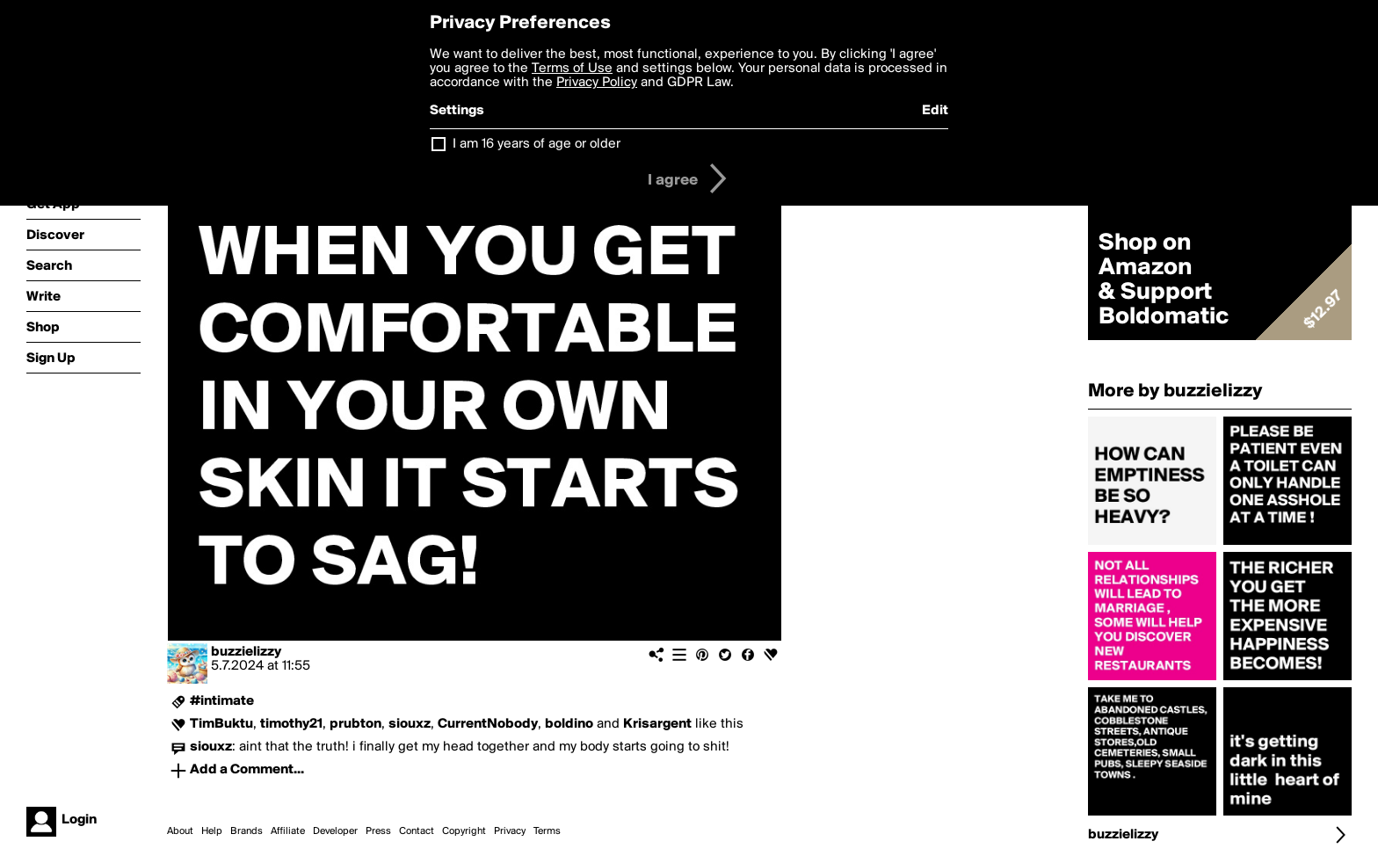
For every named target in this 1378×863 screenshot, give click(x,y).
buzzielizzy (246, 652)
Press (378, 831)
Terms (547, 831)
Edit (935, 111)
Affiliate (288, 831)
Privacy (510, 831)
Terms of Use (572, 69)
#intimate (222, 701)
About (180, 831)
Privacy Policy (596, 83)
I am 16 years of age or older (536, 144)
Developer (335, 831)
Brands (246, 831)
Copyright (464, 831)
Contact (416, 831)
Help (211, 831)
